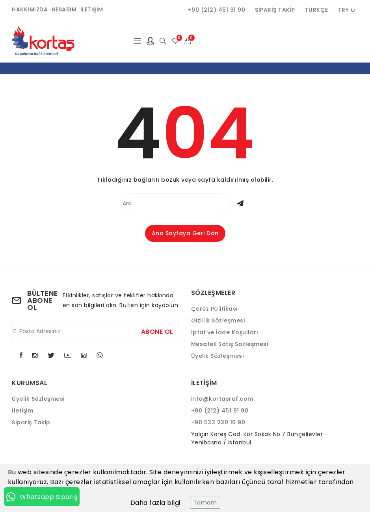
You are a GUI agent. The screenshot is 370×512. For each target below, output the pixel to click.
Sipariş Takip (275, 10)
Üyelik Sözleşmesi (217, 356)
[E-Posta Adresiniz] (95, 331)
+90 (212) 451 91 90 (216, 10)
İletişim (91, 9)
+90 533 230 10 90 (218, 422)
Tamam (205, 502)
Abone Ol (157, 331)
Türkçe (316, 10)
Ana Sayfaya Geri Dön (185, 233)
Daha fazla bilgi (155, 502)
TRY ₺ (347, 10)
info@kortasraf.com (222, 399)
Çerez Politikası (214, 309)
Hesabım (64, 9)
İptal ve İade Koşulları (224, 332)
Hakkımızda (30, 9)
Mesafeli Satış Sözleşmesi (229, 344)
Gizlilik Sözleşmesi (218, 320)
